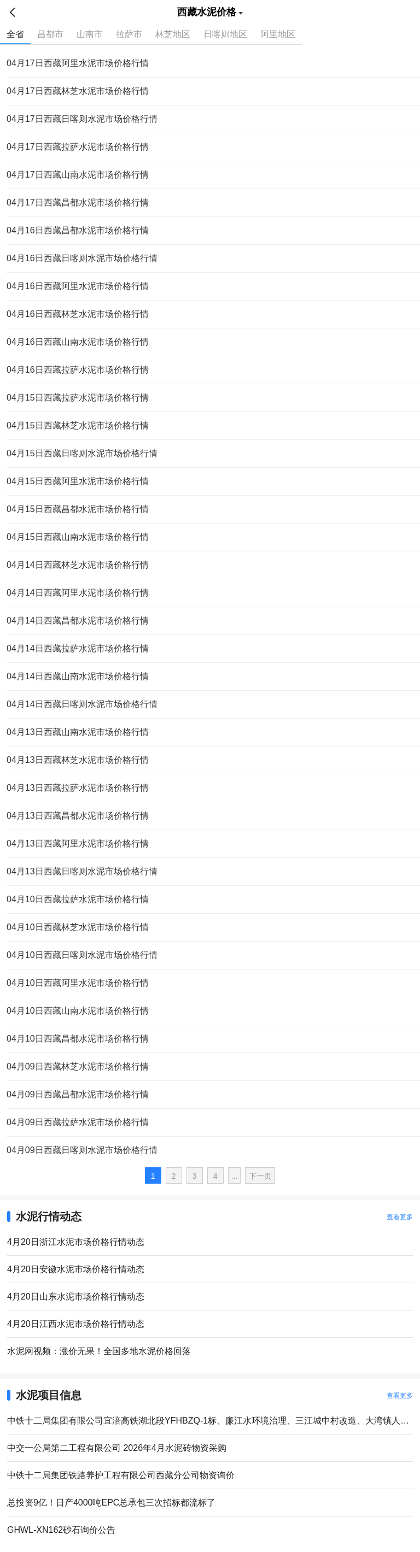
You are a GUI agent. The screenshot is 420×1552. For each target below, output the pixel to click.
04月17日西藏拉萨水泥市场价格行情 (78, 146)
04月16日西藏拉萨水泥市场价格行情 (78, 369)
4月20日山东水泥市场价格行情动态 (75, 1296)
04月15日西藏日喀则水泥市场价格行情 (82, 453)
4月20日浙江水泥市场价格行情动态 (75, 1242)
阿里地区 (277, 34)
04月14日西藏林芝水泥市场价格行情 (78, 564)
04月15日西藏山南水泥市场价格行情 (78, 537)
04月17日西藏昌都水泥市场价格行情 (78, 202)
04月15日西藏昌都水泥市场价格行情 (78, 509)
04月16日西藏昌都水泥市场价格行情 (78, 230)
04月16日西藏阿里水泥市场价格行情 (78, 286)
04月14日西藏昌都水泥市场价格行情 (78, 620)
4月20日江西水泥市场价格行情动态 (75, 1323)
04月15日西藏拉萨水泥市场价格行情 (78, 397)
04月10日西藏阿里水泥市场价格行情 (78, 982)
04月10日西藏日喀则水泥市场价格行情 (82, 955)
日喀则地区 (225, 34)
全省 (15, 34)
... (234, 1176)
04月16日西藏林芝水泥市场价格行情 (78, 314)
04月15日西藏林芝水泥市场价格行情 (78, 425)
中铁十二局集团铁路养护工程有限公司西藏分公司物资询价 (121, 1475)
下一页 (260, 1176)
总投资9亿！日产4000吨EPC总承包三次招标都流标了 (111, 1502)
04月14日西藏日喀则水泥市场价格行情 (82, 704)
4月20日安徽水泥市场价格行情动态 (75, 1269)
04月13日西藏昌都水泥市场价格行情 (78, 815)
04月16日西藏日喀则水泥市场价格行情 (82, 258)
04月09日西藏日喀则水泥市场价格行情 (82, 1150)
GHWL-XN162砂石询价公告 (61, 1530)
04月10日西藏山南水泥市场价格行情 (78, 1010)
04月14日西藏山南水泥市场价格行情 (78, 676)
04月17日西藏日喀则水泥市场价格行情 (82, 119)
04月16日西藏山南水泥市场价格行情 (78, 341)
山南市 (90, 34)
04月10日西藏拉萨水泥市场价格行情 (78, 899)
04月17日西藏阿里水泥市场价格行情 (78, 63)
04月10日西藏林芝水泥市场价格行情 (78, 927)
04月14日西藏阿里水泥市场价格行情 (78, 592)
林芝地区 (172, 34)
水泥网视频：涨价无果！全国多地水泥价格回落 (99, 1351)
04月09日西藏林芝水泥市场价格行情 (78, 1066)
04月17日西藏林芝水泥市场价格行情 (78, 91)
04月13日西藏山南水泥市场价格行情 (78, 732)
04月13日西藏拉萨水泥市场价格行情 (78, 787)
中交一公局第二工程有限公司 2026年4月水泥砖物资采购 (116, 1448)
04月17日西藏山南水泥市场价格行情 (78, 174)
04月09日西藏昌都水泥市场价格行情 (78, 1094)
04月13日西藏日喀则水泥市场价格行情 (82, 871)
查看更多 (400, 1217)
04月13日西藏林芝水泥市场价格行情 (78, 760)
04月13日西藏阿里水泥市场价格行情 (78, 843)
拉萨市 (129, 34)
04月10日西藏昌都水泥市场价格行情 (78, 1038)
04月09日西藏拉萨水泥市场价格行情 (78, 1122)
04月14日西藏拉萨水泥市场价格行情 (78, 648)
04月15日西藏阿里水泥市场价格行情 (78, 481)
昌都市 (50, 34)
